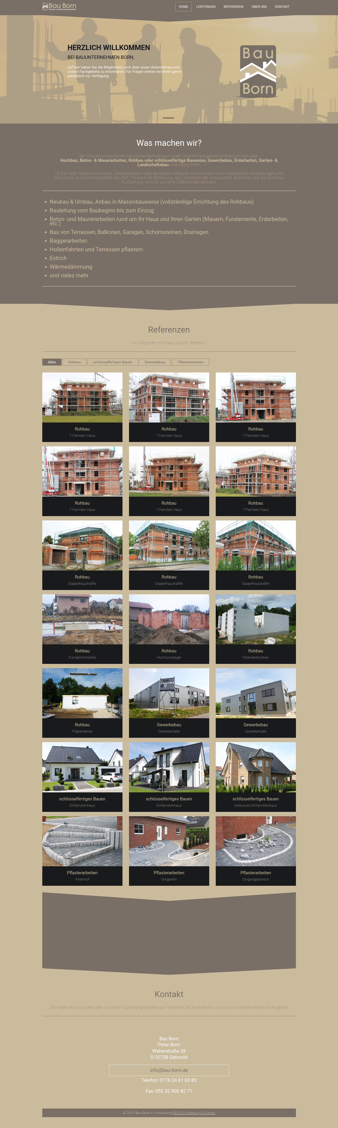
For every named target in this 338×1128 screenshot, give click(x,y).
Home (183, 7)
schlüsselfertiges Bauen (112, 362)
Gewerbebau (155, 362)
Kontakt (282, 7)
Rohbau (74, 362)
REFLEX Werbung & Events (193, 1113)
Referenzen (233, 7)
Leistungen (205, 7)
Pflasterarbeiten (191, 362)
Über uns (259, 7)
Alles (52, 362)
